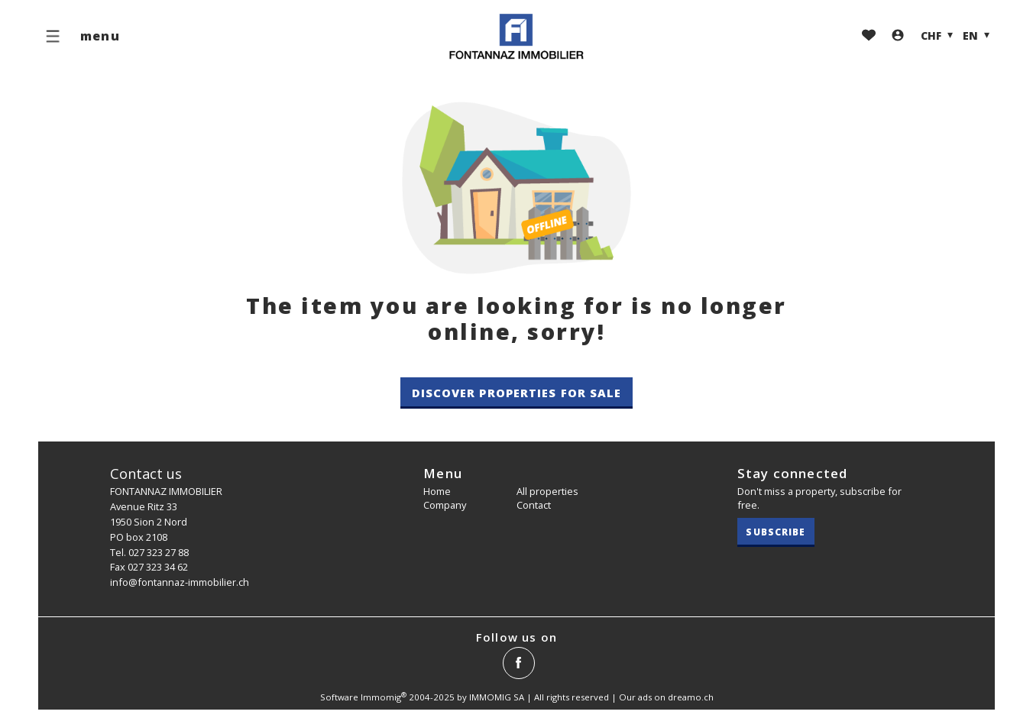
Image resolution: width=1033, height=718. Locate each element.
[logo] (516, 36)
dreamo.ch (691, 697)
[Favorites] (869, 36)
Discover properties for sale (517, 392)
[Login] (898, 36)
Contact (533, 505)
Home (437, 491)
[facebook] (519, 663)
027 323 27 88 (158, 552)
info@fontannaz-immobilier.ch (179, 582)
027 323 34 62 (158, 567)
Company (444, 505)
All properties (547, 491)
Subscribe (775, 532)
